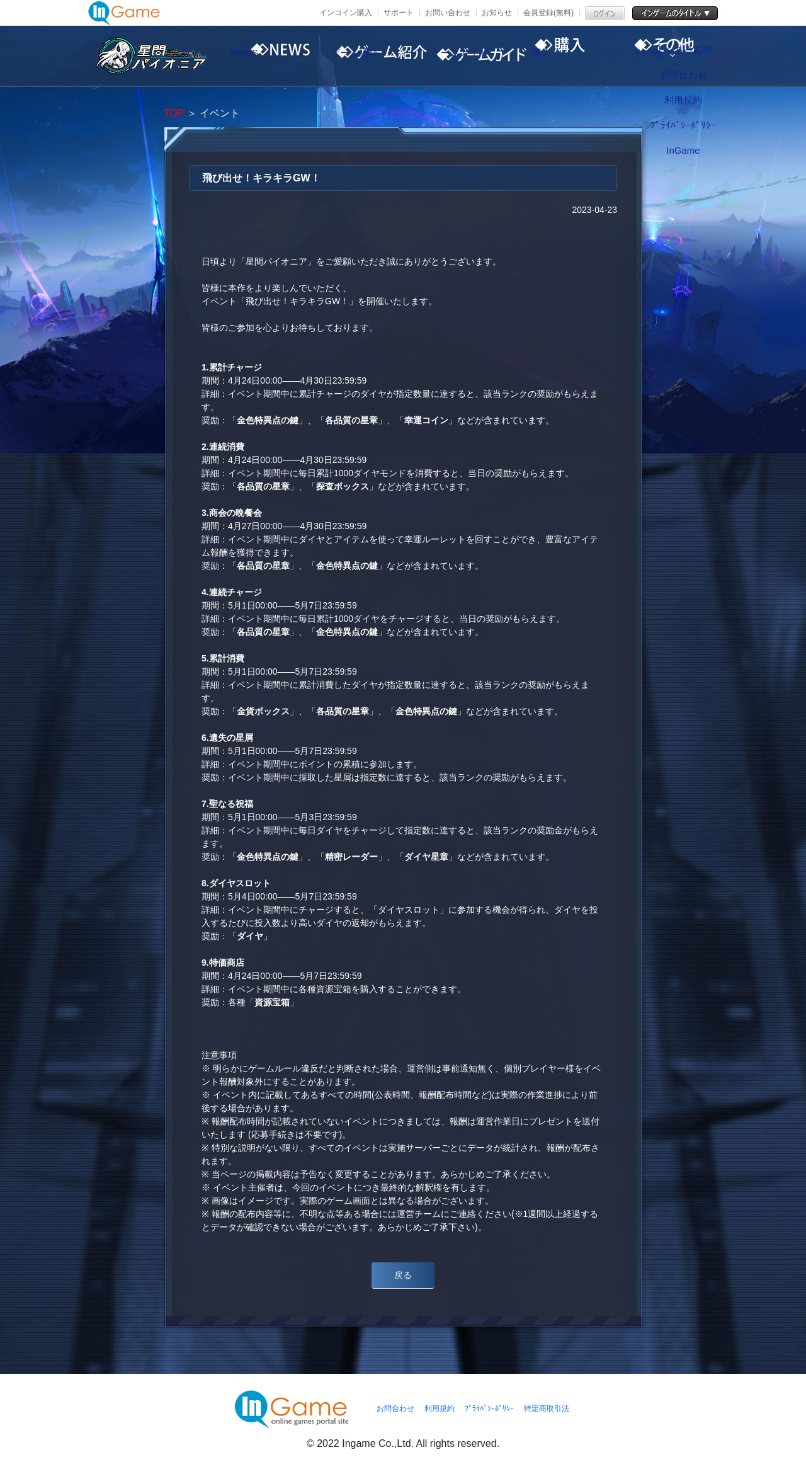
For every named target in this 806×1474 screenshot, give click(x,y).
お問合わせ (395, 1408)
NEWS (267, 56)
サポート (398, 12)
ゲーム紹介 (374, 56)
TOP (174, 113)
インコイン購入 (345, 12)
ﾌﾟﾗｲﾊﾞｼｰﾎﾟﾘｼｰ (489, 1408)
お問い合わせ (447, 12)
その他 (695, 56)
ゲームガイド (481, 56)
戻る (403, 1275)
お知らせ (497, 12)
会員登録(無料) (548, 12)
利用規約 (439, 1408)
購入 (588, 56)
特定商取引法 (546, 1408)
